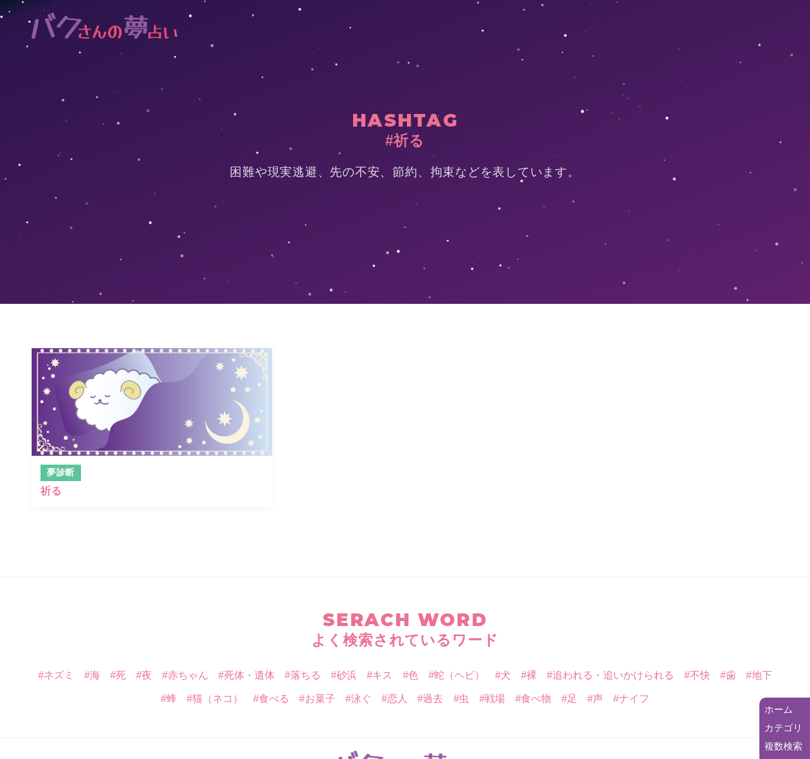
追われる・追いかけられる (613, 675)
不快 (700, 675)
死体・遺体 (249, 675)
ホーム (778, 709)
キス (382, 675)
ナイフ (634, 698)
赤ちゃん (188, 675)
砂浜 (347, 675)
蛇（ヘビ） (459, 675)
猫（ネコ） (217, 698)
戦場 (495, 698)
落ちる (305, 675)
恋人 (397, 698)
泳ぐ (361, 698)
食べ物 (536, 698)
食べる (274, 698)
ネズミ (59, 675)
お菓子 (320, 698)
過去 (433, 698)
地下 (762, 675)
